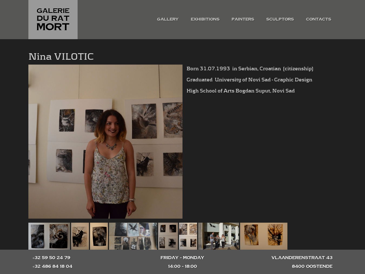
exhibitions (205, 19)
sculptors (280, 19)
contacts (318, 19)
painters (243, 19)
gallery (168, 19)
